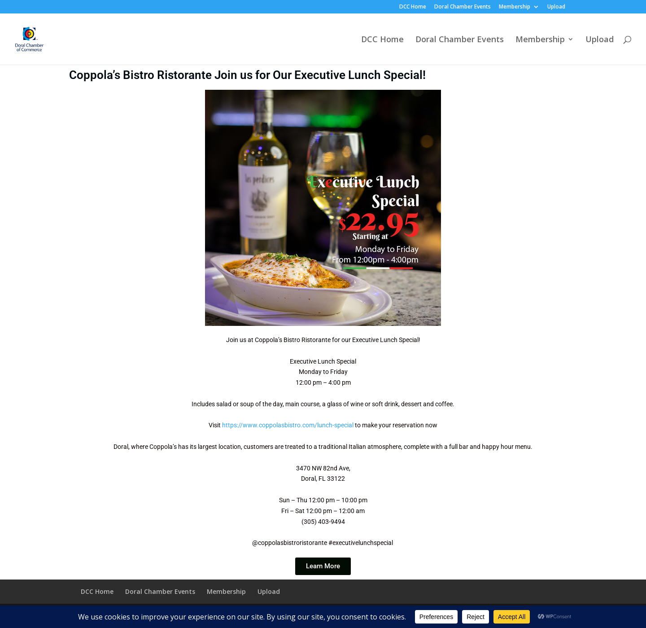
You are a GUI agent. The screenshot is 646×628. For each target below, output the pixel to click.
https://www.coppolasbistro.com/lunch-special (288, 425)
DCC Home (412, 7)
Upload (556, 7)
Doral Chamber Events (462, 7)
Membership (514, 7)
